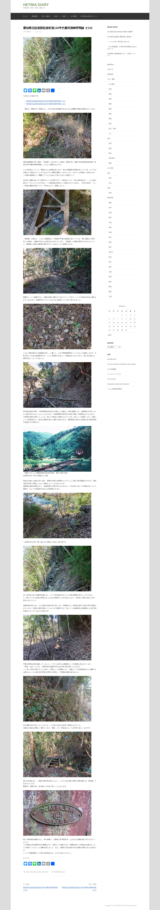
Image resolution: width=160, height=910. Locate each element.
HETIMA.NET (111, 359)
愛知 (35, 872)
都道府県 (110, 198)
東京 (110, 247)
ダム (110, 133)
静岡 (110, 286)
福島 (110, 227)
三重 (110, 296)
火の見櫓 (74, 16)
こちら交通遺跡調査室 (114, 389)
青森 (110, 203)
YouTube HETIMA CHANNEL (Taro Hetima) (121, 364)
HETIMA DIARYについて (89, 16)
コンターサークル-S (114, 374)
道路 (42, 872)
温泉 (110, 178)
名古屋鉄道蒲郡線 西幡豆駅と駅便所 (119, 37)
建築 (110, 118)
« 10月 (109, 335)
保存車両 (112, 158)
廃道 (110, 94)
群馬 (110, 242)
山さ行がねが (111, 379)
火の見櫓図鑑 (111, 369)
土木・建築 (45, 16)
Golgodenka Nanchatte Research (118, 384)
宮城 (110, 212)
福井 (110, 267)
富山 (110, 262)
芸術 (108, 188)
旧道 (110, 89)
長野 (110, 277)
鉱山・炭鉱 (112, 128)
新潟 (110, 257)
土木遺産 (112, 84)
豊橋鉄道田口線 (59, 872)
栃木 (110, 237)
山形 (110, 222)
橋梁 (39, 872)
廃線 (27, 872)
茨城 (110, 232)
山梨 (110, 272)
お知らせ (110, 69)
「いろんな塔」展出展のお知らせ (118, 41)
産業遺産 (35, 16)
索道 (110, 148)
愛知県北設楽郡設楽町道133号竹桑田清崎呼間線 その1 (45, 101)
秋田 (110, 217)
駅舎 (110, 123)
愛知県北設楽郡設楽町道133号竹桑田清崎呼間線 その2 (45, 104)
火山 (110, 183)
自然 (63, 16)
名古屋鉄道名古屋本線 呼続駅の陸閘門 (120, 32)
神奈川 (111, 252)
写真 (110, 193)
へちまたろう (38, 32)
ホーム (25, 16)
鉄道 (55, 16)
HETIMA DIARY (36, 5)
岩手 (110, 207)
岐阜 (110, 282)
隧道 (110, 104)
